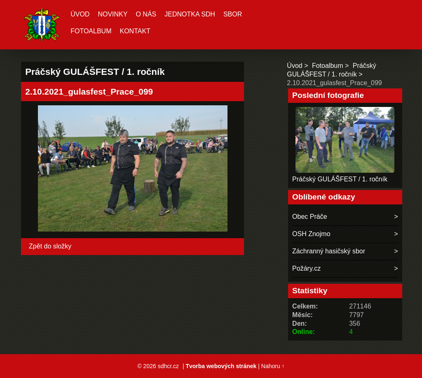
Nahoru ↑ (273, 366)
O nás (146, 14)
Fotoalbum (90, 31)
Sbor (232, 14)
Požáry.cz (306, 268)
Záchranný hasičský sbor (328, 251)
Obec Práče (309, 216)
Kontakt (135, 31)
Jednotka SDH (189, 14)
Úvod (79, 14)
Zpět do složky (50, 246)
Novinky (112, 14)
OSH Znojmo (311, 233)
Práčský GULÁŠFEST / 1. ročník (339, 179)
